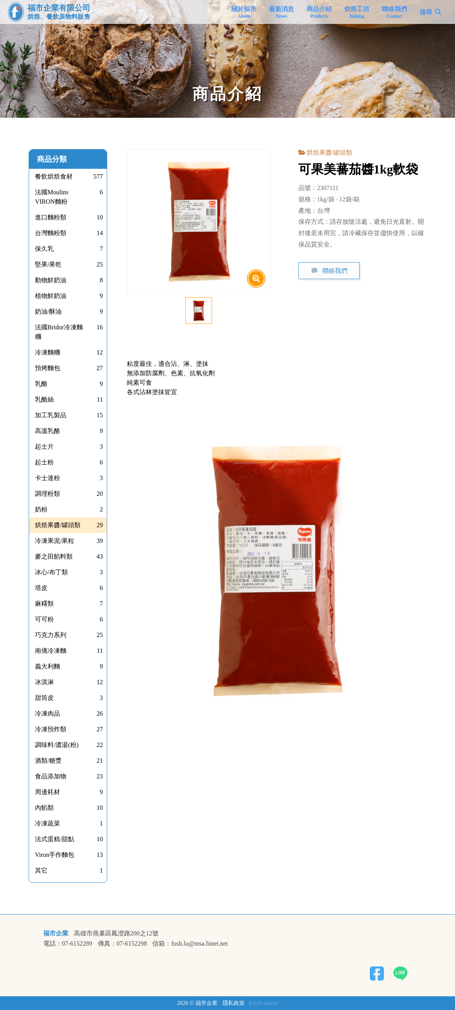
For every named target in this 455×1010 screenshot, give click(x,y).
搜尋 (426, 12)
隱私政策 (234, 1003)
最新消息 (281, 12)
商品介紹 (319, 12)
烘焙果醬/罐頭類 (329, 152)
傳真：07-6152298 (122, 944)
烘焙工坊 (356, 12)
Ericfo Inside (263, 1003)
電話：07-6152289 (67, 944)
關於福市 (243, 12)
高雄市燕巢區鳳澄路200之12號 (116, 933)
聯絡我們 (394, 12)
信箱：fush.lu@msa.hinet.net (190, 944)
